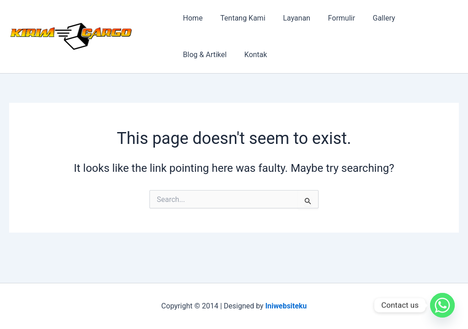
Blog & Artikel (418, 18)
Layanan (289, 18)
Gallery (370, 18)
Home (191, 18)
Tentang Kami (238, 18)
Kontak (192, 54)
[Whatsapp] (442, 305)
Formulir (330, 18)
